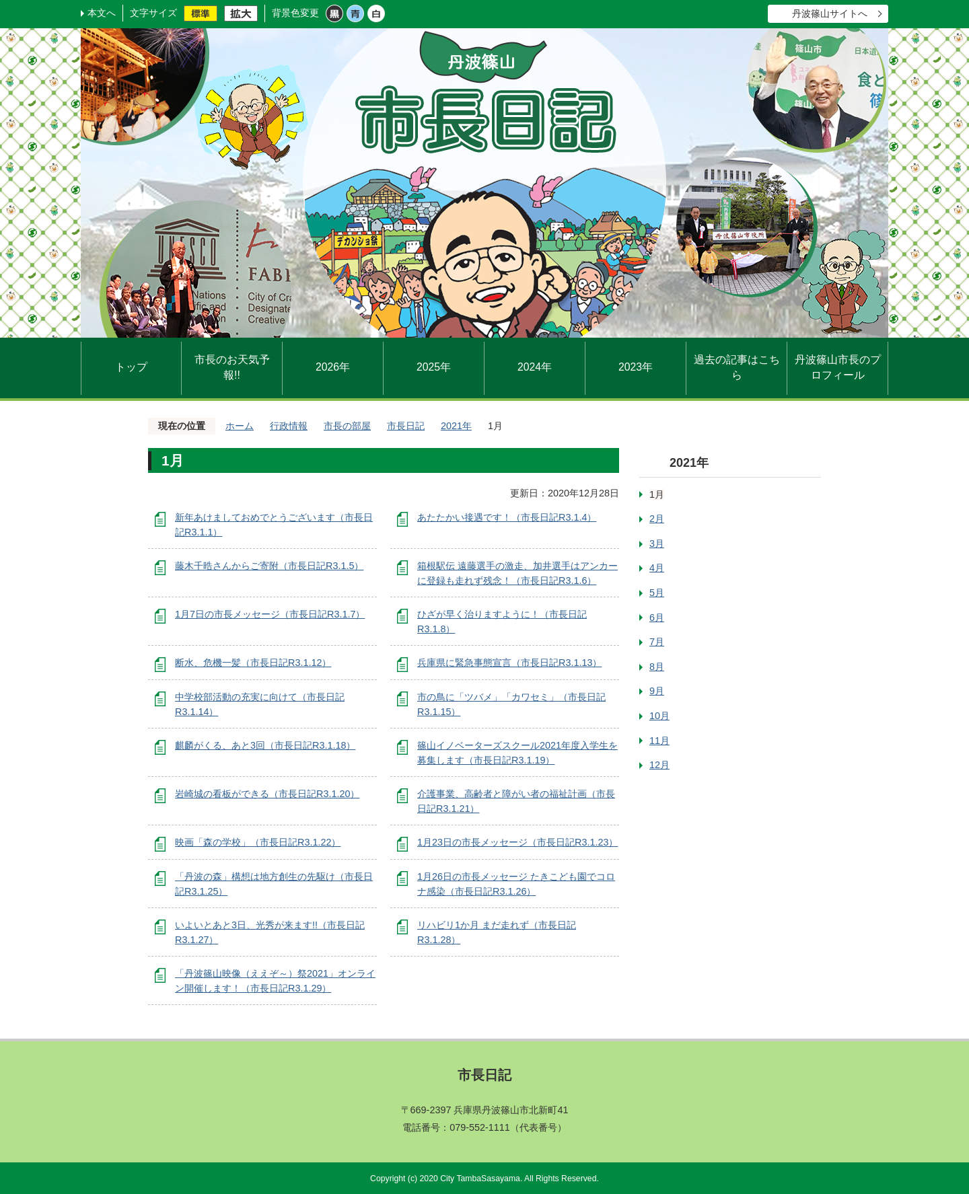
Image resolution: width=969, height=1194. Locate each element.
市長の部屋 (347, 425)
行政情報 (289, 425)
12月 (659, 764)
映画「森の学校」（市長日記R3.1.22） (257, 842)
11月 (659, 740)
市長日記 (406, 425)
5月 (656, 592)
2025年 (434, 367)
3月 (656, 543)
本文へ (101, 12)
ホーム (239, 425)
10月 (659, 715)
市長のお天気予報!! (232, 367)
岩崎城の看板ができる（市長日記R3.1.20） (267, 793)
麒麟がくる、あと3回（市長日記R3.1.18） (265, 745)
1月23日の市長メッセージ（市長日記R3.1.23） (517, 842)
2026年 (333, 367)
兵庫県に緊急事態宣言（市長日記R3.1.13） (509, 662)
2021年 (456, 425)
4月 (656, 567)
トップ (131, 367)
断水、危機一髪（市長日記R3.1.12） (253, 662)
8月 (656, 666)
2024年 (534, 367)
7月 (656, 641)
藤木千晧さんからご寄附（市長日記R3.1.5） (269, 565)
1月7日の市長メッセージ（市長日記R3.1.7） (270, 614)
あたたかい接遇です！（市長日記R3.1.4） (506, 517)
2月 (656, 518)
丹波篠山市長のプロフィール (838, 367)
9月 (656, 690)
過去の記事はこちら (737, 367)
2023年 (635, 367)
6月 (656, 617)
